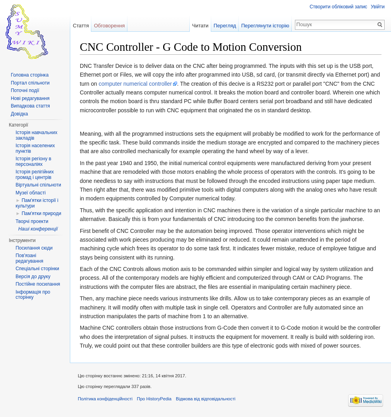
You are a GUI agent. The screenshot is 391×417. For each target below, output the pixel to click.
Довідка (19, 114)
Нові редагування (30, 98)
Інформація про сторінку (32, 294)
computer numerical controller (134, 84)
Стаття (81, 26)
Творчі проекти (31, 221)
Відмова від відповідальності (205, 398)
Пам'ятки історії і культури (36, 203)
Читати (200, 26)
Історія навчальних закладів (36, 135)
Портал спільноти (30, 83)
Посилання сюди (33, 248)
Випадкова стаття (30, 106)
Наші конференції (38, 229)
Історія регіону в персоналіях (33, 161)
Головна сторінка (29, 75)
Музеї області (30, 193)
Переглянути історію (265, 26)
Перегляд (225, 26)
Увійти (378, 7)
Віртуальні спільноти (38, 185)
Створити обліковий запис (338, 7)
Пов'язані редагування (29, 258)
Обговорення (109, 26)
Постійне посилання (37, 284)
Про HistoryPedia (154, 398)
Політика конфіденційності (105, 398)
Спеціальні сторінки (37, 268)
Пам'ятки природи (41, 213)
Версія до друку (32, 276)
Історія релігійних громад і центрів (34, 174)
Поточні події (25, 90)
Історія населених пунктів (35, 148)
